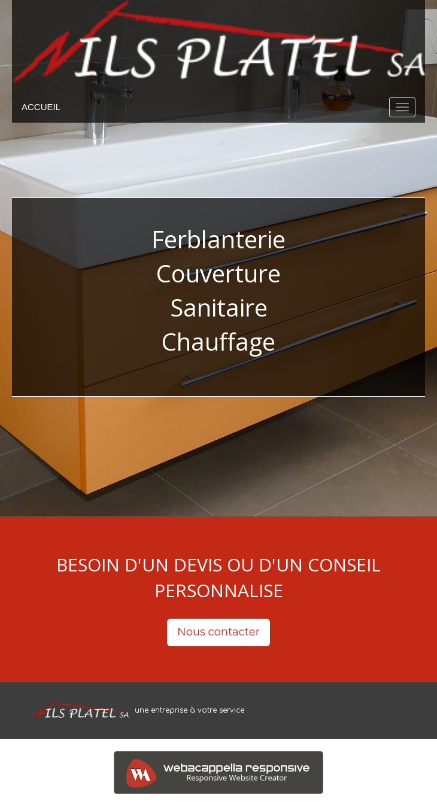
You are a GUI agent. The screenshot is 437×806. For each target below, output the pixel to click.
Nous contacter (218, 631)
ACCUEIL (41, 107)
